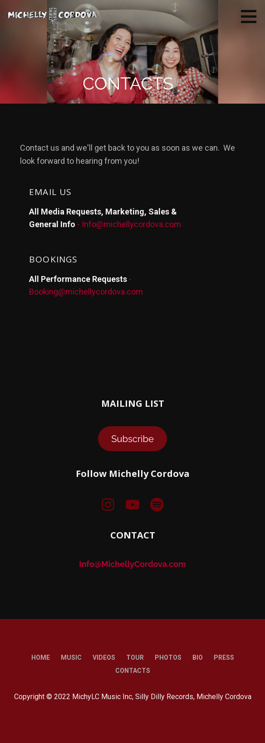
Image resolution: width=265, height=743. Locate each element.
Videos (104, 657)
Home (40, 657)
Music (71, 657)
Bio (197, 657)
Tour (135, 657)
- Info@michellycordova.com (129, 224)
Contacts (132, 670)
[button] (252, 16)
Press (224, 657)
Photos (168, 657)
